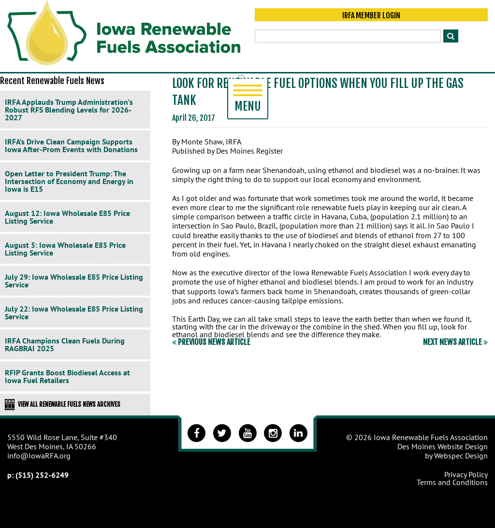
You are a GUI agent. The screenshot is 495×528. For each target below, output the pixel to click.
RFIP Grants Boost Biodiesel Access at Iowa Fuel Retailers (67, 376)
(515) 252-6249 (42, 475)
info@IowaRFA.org (39, 455)
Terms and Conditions (452, 482)
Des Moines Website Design (442, 446)
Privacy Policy (466, 474)
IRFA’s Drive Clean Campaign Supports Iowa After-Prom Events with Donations (71, 145)
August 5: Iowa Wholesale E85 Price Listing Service (65, 248)
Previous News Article (211, 342)
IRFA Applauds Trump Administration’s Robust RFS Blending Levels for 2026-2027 (69, 109)
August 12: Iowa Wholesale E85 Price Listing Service (67, 217)
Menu (247, 99)
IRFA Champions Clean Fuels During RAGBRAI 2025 (65, 344)
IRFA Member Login (371, 15)
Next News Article (455, 342)
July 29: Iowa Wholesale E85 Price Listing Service (74, 280)
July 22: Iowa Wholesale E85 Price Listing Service (74, 312)
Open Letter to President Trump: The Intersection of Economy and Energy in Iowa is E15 (69, 181)
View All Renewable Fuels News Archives (62, 404)
